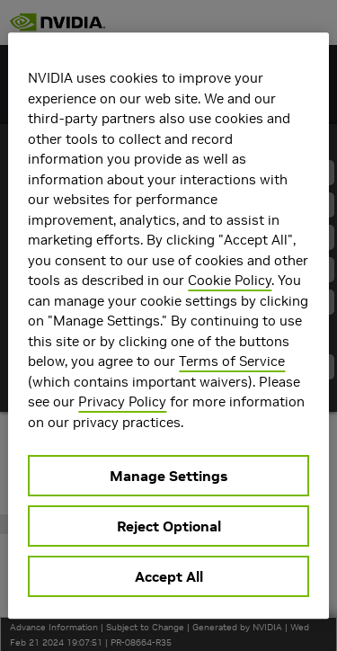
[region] (168, 325)
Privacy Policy (122, 401)
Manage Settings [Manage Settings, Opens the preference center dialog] (168, 476)
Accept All (169, 576)
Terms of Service (232, 361)
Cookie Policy (229, 280)
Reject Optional (169, 526)
